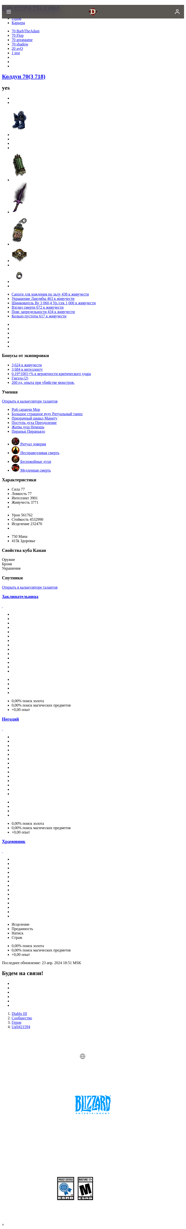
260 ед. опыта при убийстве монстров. (43, 382)
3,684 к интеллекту (27, 369)
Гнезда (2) (20, 378)
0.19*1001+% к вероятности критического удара (51, 374)
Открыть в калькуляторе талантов (29, 401)
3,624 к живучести (27, 365)
